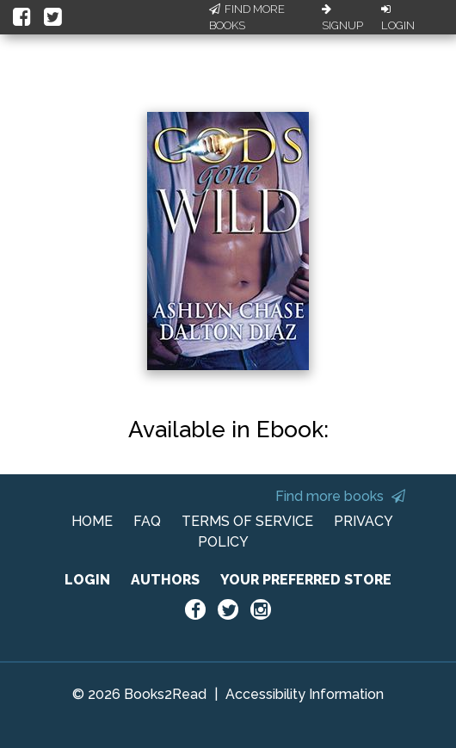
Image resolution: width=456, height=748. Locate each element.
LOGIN (87, 580)
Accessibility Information (304, 694)
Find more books (340, 496)
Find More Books (247, 18)
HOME (92, 521)
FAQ (147, 521)
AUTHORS (165, 580)
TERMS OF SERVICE (247, 521)
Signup (342, 18)
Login (398, 18)
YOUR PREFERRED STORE (305, 580)
